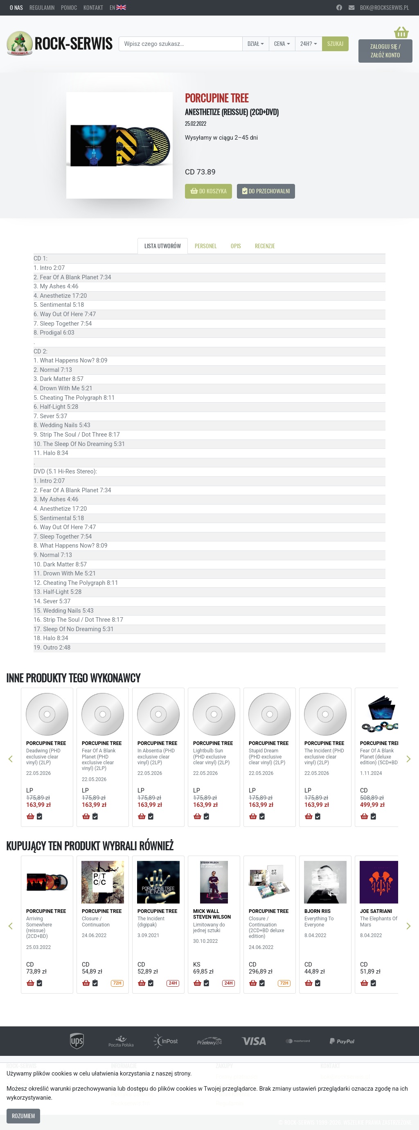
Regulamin (41, 7)
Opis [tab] (236, 246)
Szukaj (335, 43)
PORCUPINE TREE (46, 743)
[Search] (180, 43)
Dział (253, 43)
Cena (279, 43)
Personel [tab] (206, 246)
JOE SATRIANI (376, 911)
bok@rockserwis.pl (379, 7)
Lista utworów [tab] (162, 246)
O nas (16, 7)
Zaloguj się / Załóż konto (385, 50)
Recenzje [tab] (265, 246)
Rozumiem (23, 1116)
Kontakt (93, 7)
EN (118, 7)
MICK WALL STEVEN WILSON (212, 914)
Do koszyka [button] (208, 191)
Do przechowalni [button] (266, 191)
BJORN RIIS (317, 911)
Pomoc (69, 7)
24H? (306, 43)
